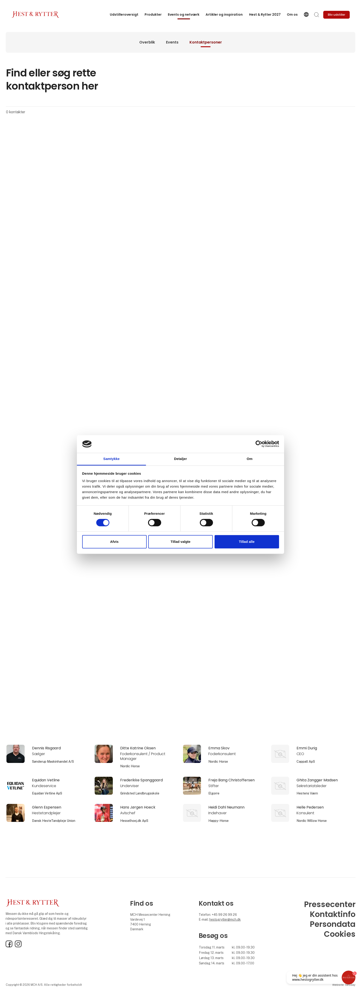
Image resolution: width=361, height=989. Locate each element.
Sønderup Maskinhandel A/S (53, 761)
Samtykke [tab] (111, 459)
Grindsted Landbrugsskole (139, 793)
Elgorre (213, 793)
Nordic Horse (130, 766)
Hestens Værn (307, 793)
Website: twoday (343, 984)
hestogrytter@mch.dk (225, 919)
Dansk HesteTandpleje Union (53, 821)
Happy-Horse (218, 821)
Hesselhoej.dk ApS (134, 821)
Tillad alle (246, 542)
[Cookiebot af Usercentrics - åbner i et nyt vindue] (259, 444)
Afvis (114, 542)
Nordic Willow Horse (312, 821)
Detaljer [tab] (180, 459)
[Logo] (35, 14)
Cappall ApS (306, 761)
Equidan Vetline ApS (47, 793)
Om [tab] (249, 459)
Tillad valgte (180, 542)
